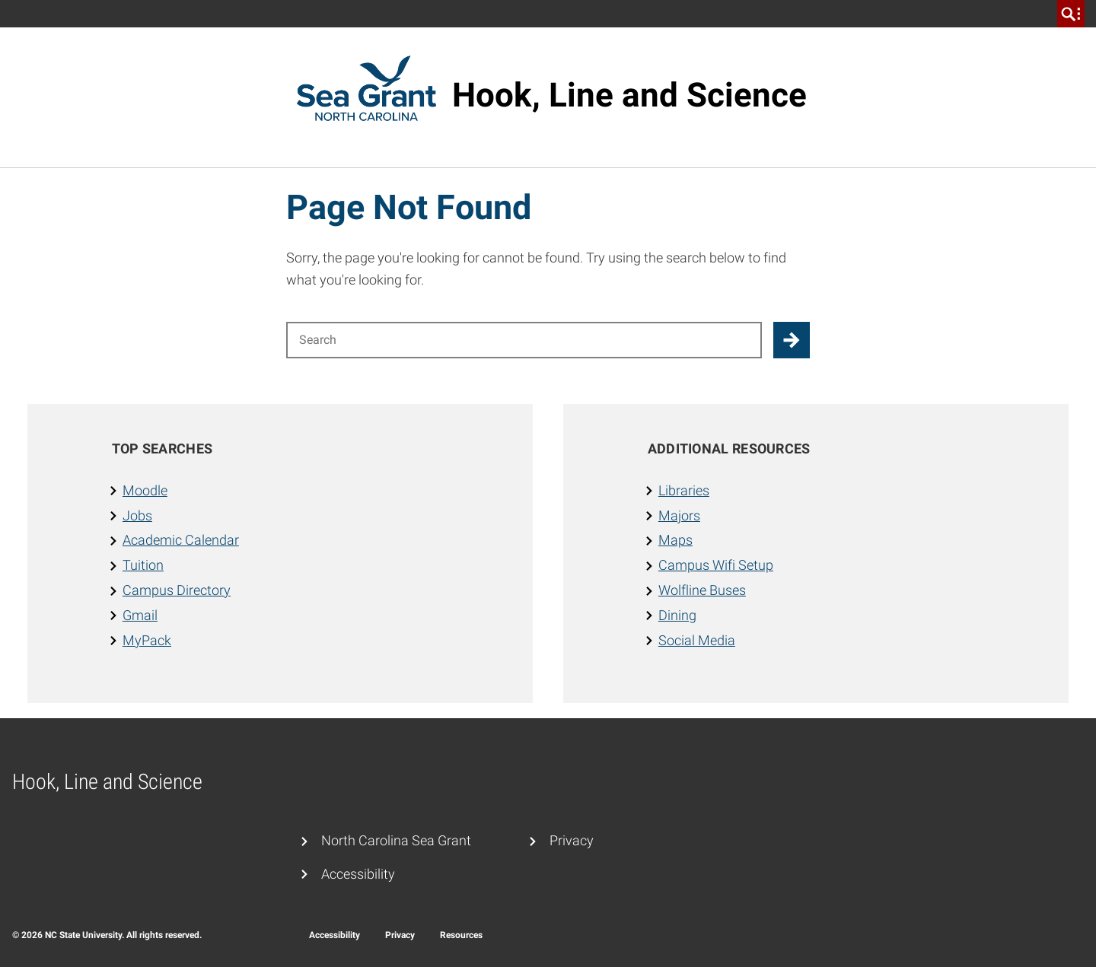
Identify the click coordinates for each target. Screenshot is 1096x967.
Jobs (137, 515)
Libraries (683, 490)
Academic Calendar (181, 540)
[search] (1071, 13)
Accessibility (358, 874)
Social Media (696, 640)
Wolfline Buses (702, 590)
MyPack (147, 640)
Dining (677, 615)
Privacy (572, 840)
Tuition (143, 565)
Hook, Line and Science (629, 95)
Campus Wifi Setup (715, 565)
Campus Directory (177, 590)
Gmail (140, 615)
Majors (679, 515)
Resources (461, 935)
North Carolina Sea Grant (396, 840)
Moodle (145, 490)
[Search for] (524, 340)
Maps (675, 540)
